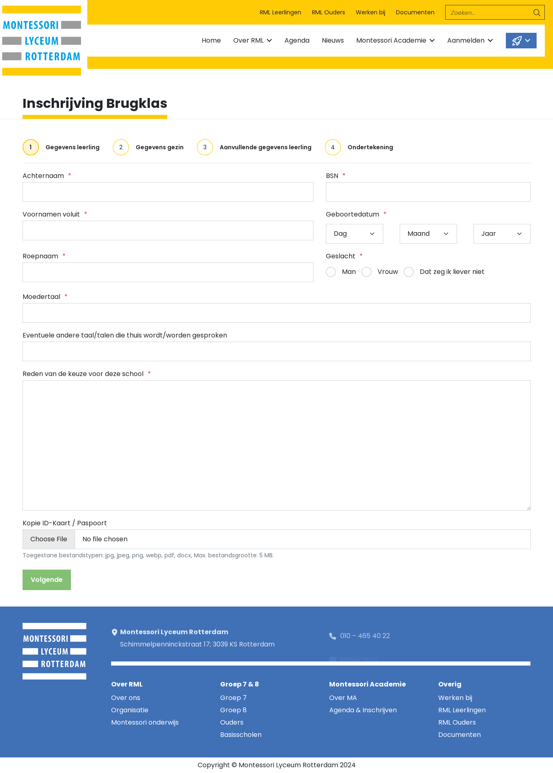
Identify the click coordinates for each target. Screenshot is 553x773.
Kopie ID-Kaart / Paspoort (65, 523)
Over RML (248, 40)
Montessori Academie (391, 40)
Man (349, 271)
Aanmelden (466, 40)
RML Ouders (328, 12)
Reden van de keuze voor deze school (87, 374)
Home (211, 40)
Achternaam (47, 175)
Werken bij (370, 12)
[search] (495, 12)
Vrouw (388, 271)
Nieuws (333, 40)
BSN (336, 175)
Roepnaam (44, 256)
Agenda (296, 40)
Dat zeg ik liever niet (452, 271)
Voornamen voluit (55, 214)
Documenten (415, 12)
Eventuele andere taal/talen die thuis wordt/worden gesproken (125, 335)
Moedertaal (45, 296)
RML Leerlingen (280, 12)
